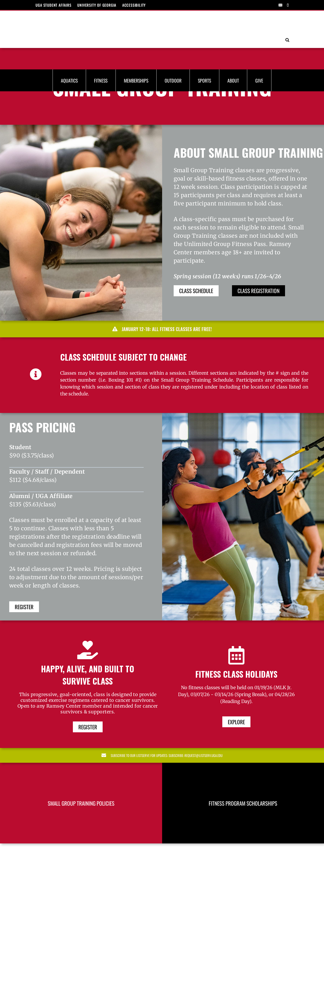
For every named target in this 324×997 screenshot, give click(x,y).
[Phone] (287, 5)
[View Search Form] (287, 19)
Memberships (136, 39)
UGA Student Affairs (53, 5)
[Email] (280, 5)
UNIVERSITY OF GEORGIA (96, 5)
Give (259, 39)
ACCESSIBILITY (134, 5)
